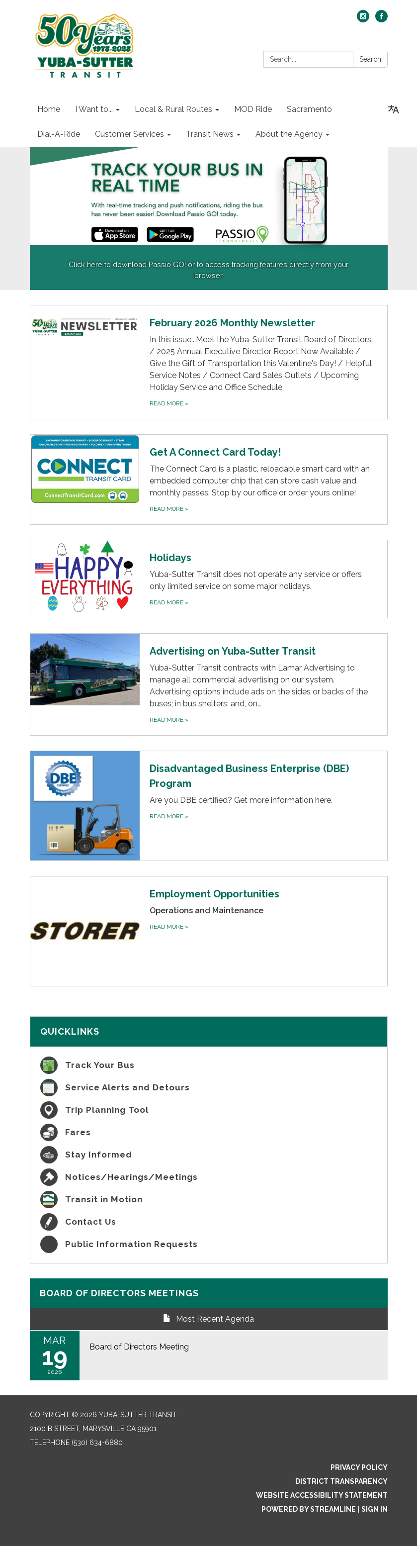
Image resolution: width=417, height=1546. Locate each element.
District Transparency (341, 1481)
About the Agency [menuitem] (289, 134)
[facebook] (381, 19)
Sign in (374, 1509)
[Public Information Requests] (208, 1244)
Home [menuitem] (48, 109)
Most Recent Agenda (208, 1319)
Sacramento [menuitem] (309, 109)
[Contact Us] (208, 1222)
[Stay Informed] (208, 1154)
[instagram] (363, 19)
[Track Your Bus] (208, 1065)
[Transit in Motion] (208, 1199)
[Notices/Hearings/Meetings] (208, 1177)
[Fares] (208, 1132)
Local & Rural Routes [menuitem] (173, 109)
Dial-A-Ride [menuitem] (58, 134)
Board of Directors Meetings (119, 1293)
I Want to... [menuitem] (94, 109)
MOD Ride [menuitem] (253, 109)
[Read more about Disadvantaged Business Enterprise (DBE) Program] (209, 806)
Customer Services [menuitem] (129, 134)
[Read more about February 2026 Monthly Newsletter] (209, 362)
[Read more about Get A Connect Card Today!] (209, 479)
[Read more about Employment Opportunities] (209, 931)
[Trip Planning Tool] (208, 1110)
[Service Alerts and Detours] (208, 1087)
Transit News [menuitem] (210, 134)
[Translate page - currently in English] (394, 109)
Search (370, 59)
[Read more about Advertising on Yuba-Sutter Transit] (209, 684)
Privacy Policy (359, 1467)
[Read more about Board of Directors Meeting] (209, 1355)
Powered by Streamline (308, 1509)
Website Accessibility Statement (322, 1495)
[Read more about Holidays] (209, 579)
